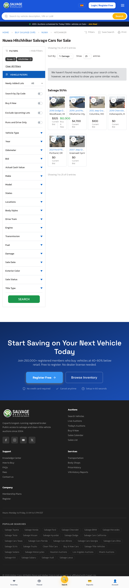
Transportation (75, 458)
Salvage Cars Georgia (88, 541)
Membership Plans (12, 494)
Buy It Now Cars (71, 546)
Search (119, 16)
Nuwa (44, 32)
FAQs (5, 467)
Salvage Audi (48, 557)
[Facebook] (6, 440)
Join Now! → (94, 24)
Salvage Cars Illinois (62, 541)
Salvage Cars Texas (14, 541)
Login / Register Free (102, 5)
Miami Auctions (106, 552)
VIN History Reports (78, 472)
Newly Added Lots (14, 83)
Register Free (44, 377)
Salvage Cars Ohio (112, 541)
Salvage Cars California (95, 535)
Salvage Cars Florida (38, 541)
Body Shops (74, 463)
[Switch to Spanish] (81, 5)
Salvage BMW (90, 529)
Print (121, 32)
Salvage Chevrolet (70, 529)
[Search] (61, 16)
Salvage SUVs (11, 546)
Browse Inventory (84, 377)
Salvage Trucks (30, 546)
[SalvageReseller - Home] (13, 5)
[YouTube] (23, 440)
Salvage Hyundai (51, 535)
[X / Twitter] (32, 440)
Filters (89, 32)
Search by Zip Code (15, 93)
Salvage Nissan (30, 535)
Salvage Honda (31, 529)
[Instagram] (14, 440)
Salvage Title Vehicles (94, 546)
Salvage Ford (50, 529)
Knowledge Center (12, 458)
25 (86, 56)
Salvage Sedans (12, 552)
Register (7, 499)
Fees (5, 472)
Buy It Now (10, 103)
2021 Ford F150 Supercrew (62, 149)
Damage (65, 56)
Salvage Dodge (71, 535)
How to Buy (8, 463)
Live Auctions (75, 421)
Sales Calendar (75, 435)
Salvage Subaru (29, 557)
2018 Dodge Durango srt (61, 110)
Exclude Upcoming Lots (17, 112)
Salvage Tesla (11, 535)
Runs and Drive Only (16, 122)
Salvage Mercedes (111, 529)
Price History (74, 467)
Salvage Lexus (66, 557)
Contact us (8, 477)
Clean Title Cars (50, 546)
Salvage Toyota (12, 529)
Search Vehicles (76, 416)
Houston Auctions (58, 552)
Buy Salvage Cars (25, 32)
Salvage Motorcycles (34, 552)
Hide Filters (35, 51)
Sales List (73, 440)
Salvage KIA (10, 557)
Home (6, 32)
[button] (23, 132)
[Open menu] (122, 5)
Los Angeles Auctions (83, 552)
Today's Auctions (76, 426)
